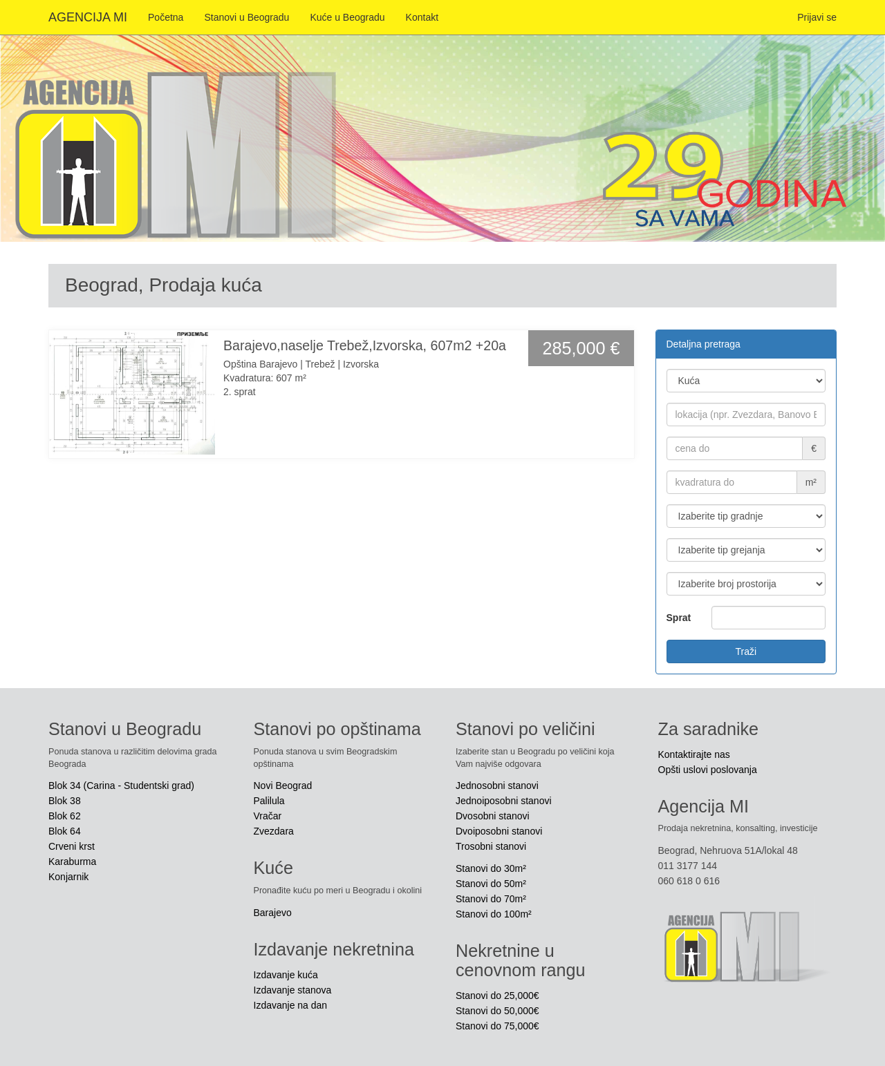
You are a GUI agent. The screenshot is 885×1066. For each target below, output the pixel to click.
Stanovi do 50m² (491, 883)
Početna (165, 17)
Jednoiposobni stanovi (504, 800)
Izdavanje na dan (291, 1005)
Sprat (679, 617)
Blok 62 (64, 815)
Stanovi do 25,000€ (497, 995)
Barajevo (273, 912)
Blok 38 (64, 800)
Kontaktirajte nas (694, 754)
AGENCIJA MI (87, 17)
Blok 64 (64, 831)
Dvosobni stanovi (493, 815)
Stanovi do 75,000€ (497, 1025)
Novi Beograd (283, 785)
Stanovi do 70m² (491, 898)
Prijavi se (817, 17)
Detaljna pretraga (703, 344)
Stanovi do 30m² (491, 868)
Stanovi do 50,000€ (497, 1010)
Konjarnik (68, 876)
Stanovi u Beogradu (246, 17)
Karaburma (72, 861)
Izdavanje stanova (293, 990)
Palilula (269, 800)
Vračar (268, 815)
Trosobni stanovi (491, 846)
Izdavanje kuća (286, 974)
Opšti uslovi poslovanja (707, 769)
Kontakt (422, 17)
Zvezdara (274, 831)
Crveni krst (71, 846)
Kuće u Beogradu (347, 17)
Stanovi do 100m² (494, 914)
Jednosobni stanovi (497, 785)
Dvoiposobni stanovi (499, 831)
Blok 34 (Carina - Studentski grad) (121, 785)
